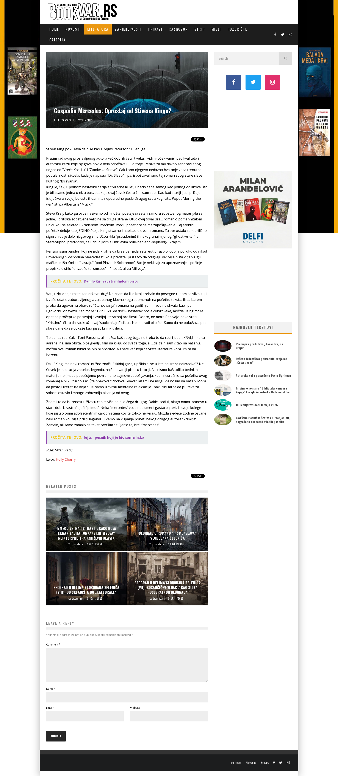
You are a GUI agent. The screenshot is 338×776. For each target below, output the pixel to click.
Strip (199, 29)
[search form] (246, 58)
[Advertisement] (253, 130)
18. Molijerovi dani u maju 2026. (257, 404)
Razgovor (178, 29)
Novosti (73, 29)
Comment (53, 644)
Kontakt (265, 768)
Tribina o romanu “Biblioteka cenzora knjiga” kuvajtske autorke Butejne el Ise (262, 390)
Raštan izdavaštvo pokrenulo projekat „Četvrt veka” (261, 360)
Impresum (236, 768)
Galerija (57, 39)
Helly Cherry (66, 459)
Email (50, 713)
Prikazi (155, 29)
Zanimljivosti (128, 29)
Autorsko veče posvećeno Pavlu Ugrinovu (263, 375)
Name (51, 694)
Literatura (97, 29)
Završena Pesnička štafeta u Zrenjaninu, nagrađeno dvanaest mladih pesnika (263, 419)
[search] (285, 58)
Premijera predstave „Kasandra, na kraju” (259, 346)
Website (135, 713)
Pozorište (237, 29)
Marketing (251, 768)
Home (54, 29)
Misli (216, 29)
